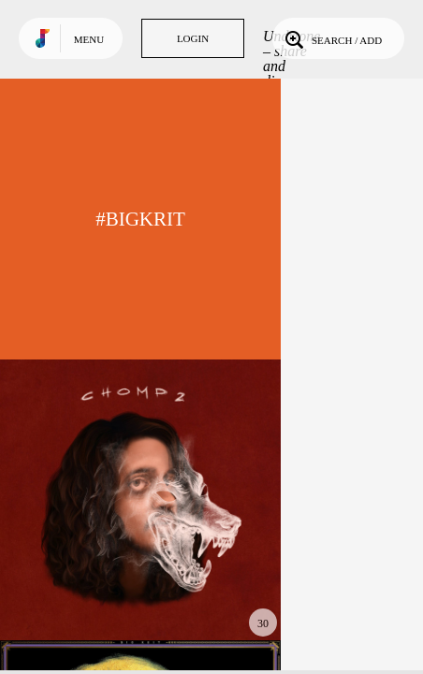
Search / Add (332, 38)
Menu (89, 39)
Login (193, 38)
